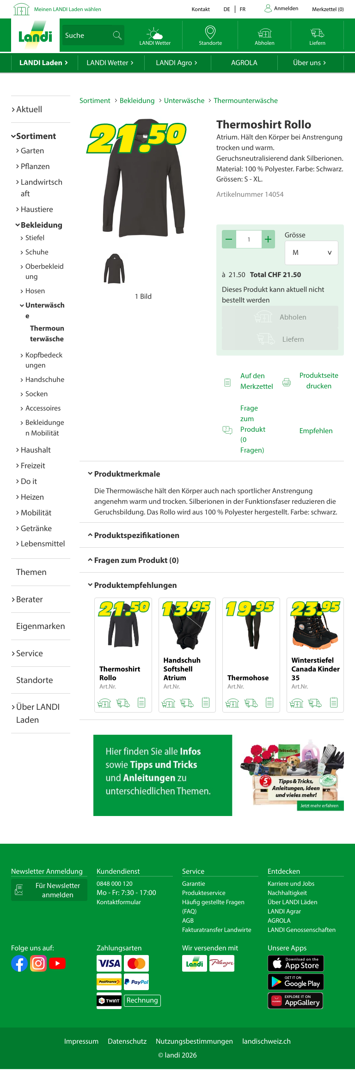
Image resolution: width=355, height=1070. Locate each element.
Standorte (34, 679)
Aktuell (29, 109)
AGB (188, 920)
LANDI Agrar (284, 911)
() (328, 9)
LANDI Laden (40, 62)
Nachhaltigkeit (287, 893)
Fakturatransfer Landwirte (216, 929)
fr (242, 9)
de (227, 9)
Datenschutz (127, 1041)
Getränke (36, 528)
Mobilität (36, 512)
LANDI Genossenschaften (302, 929)
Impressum (81, 1041)
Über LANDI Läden (293, 902)
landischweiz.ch (266, 1041)
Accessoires (43, 408)
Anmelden (286, 8)
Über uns (307, 62)
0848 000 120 (115, 883)
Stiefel (34, 237)
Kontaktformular (119, 902)
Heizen (32, 496)
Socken (36, 394)
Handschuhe (44, 379)
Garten (32, 150)
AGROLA (244, 62)
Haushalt (36, 449)
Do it (29, 481)
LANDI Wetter (108, 62)
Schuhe (37, 252)
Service (29, 653)
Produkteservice (204, 893)
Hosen (35, 291)
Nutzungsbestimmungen (194, 1041)
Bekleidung (41, 224)
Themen (31, 571)
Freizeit (33, 465)
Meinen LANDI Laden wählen (67, 9)
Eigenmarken (40, 625)
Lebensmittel (43, 543)
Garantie (193, 883)
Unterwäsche (184, 100)
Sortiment (36, 135)
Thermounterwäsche (245, 100)
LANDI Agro (174, 62)
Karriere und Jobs (291, 883)
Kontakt (201, 9)
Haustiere (37, 209)
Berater (29, 599)
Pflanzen (35, 166)
